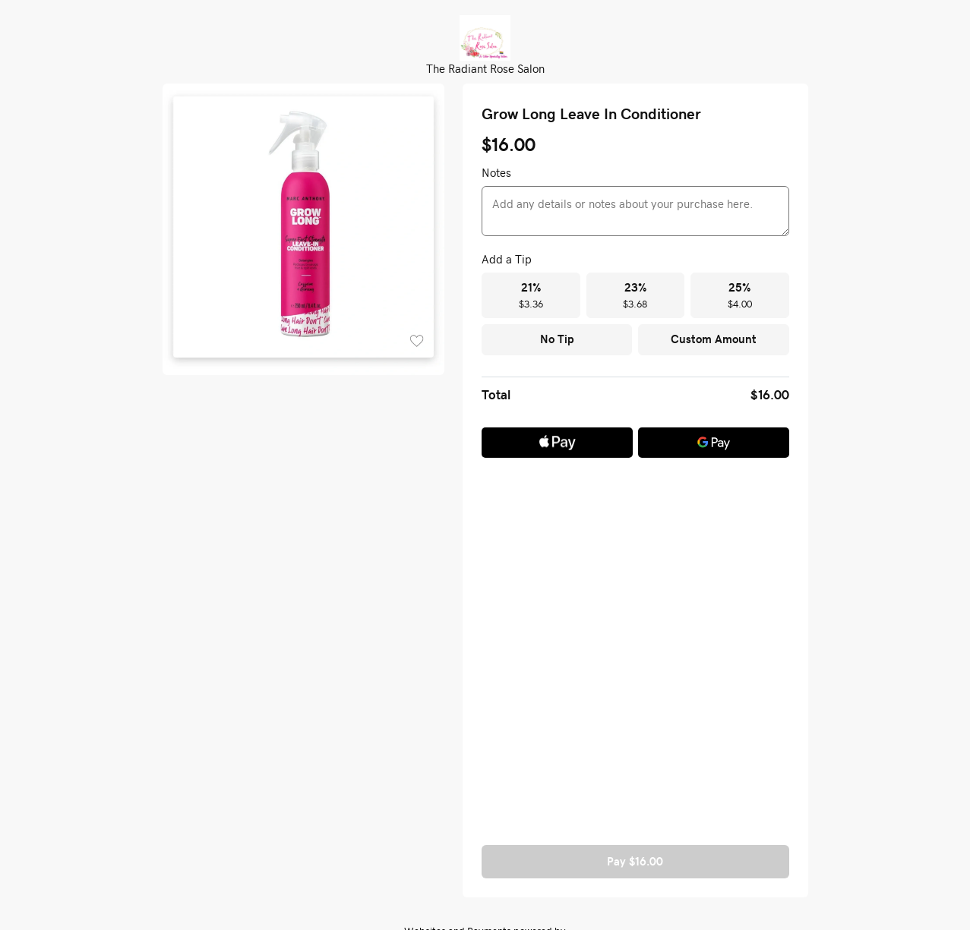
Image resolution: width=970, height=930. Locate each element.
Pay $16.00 (635, 861)
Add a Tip (507, 258)
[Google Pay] (713, 442)
